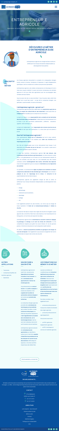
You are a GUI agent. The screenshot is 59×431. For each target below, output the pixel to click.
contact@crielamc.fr (9, 2)
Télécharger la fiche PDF (29, 359)
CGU (29, 424)
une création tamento (18, 429)
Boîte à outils (29, 414)
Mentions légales (29, 419)
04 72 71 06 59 (30, 401)
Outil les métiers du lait (29, 411)
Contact (29, 416)
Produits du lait (9, 429)
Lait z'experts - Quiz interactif (29, 409)
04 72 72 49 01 (30, 398)
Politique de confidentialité (29, 421)
